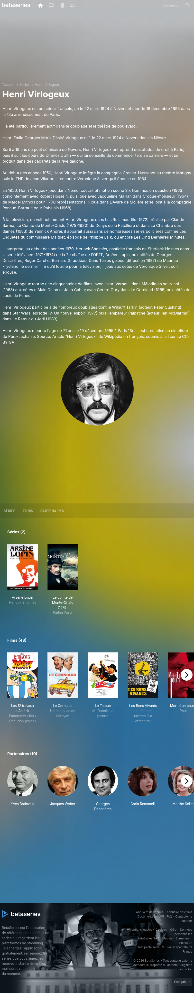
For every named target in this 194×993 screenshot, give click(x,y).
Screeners (183, 938)
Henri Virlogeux (47, 85)
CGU (173, 929)
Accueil (8, 85)
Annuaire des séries (149, 912)
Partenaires (52, 511)
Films (28, 511)
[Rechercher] (187, 5)
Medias (167, 938)
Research (185, 943)
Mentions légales (140, 929)
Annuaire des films (179, 912)
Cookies (161, 929)
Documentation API (151, 916)
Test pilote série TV (151, 947)
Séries (24, 85)
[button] (22, 788)
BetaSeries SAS (148, 938)
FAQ (169, 916)
